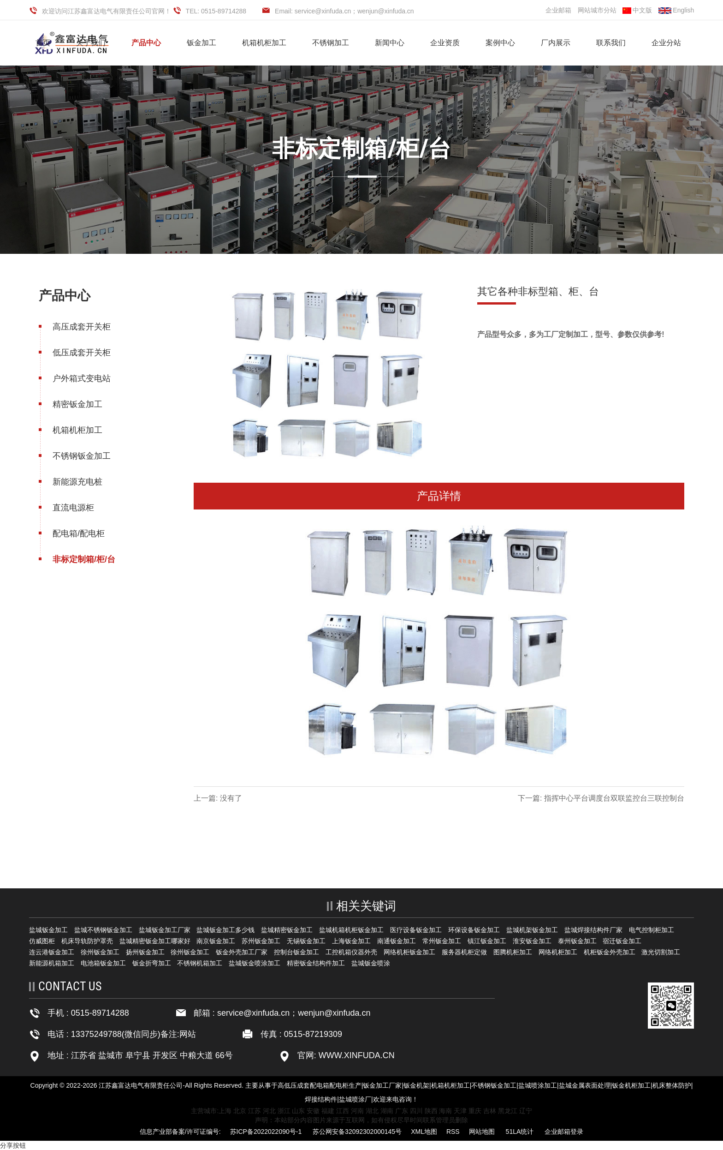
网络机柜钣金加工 (409, 952)
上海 (225, 1110)
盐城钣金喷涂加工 (254, 963)
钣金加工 (201, 43)
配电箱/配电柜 (78, 533)
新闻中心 (389, 43)
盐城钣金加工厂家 (164, 930)
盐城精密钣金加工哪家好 (154, 941)
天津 (460, 1110)
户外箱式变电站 (81, 378)
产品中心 (146, 43)
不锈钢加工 (330, 43)
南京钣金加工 (215, 941)
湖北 (372, 1110)
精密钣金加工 (76, 404)
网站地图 (482, 1131)
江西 (342, 1110)
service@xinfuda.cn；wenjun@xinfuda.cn (294, 1013)
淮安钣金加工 (532, 941)
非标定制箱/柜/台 (83, 559)
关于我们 (91, 43)
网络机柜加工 (558, 952)
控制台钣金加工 (296, 952)
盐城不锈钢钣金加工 (103, 930)
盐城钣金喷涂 (370, 963)
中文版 (637, 10)
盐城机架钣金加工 (532, 930)
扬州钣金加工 (145, 952)
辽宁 (525, 1110)
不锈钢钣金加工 (81, 456)
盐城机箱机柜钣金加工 (351, 930)
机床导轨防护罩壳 (87, 941)
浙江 (284, 1110)
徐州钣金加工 (100, 952)
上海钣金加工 (351, 941)
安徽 (313, 1110)
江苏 (254, 1110)
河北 (269, 1110)
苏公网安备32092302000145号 (357, 1131)
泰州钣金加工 (577, 941)
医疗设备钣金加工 (416, 930)
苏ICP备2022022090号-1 (266, 1131)
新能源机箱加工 (51, 963)
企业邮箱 (558, 10)
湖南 (386, 1110)
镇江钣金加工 (487, 941)
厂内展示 (555, 43)
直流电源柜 (72, 507)
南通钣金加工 (396, 941)
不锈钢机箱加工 (199, 963)
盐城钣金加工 (48, 930)
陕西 (431, 1110)
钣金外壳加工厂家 (241, 952)
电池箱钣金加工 (103, 963)
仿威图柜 (42, 941)
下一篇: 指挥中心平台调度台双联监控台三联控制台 (602, 798)
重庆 (474, 1110)
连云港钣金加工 (51, 952)
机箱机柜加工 (264, 43)
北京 (239, 1110)
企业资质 (445, 43)
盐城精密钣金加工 (287, 930)
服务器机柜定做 (464, 952)
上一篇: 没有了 (219, 798)
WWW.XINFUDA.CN (355, 1055)
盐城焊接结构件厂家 (593, 930)
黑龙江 (507, 1110)
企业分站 (666, 43)
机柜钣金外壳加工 (609, 952)
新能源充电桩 (76, 481)
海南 (445, 1110)
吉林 (489, 1110)
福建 (327, 1110)
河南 (357, 1110)
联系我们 (611, 43)
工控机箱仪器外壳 (351, 952)
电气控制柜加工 (651, 930)
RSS (453, 1131)
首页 (43, 43)
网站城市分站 (597, 10)
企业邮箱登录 (564, 1131)
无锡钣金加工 (306, 941)
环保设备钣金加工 (474, 930)
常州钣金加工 (441, 941)
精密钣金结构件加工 (316, 963)
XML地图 (424, 1131)
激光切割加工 (660, 952)
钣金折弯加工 (151, 963)
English (676, 10)
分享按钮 (13, 1145)
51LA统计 (520, 1131)
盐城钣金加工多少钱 (225, 930)
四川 (416, 1110)
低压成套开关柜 (81, 352)
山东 (298, 1110)
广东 (401, 1110)
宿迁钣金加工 (622, 941)
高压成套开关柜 (81, 326)
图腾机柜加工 (512, 952)
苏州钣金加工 (261, 941)
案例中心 (500, 43)
